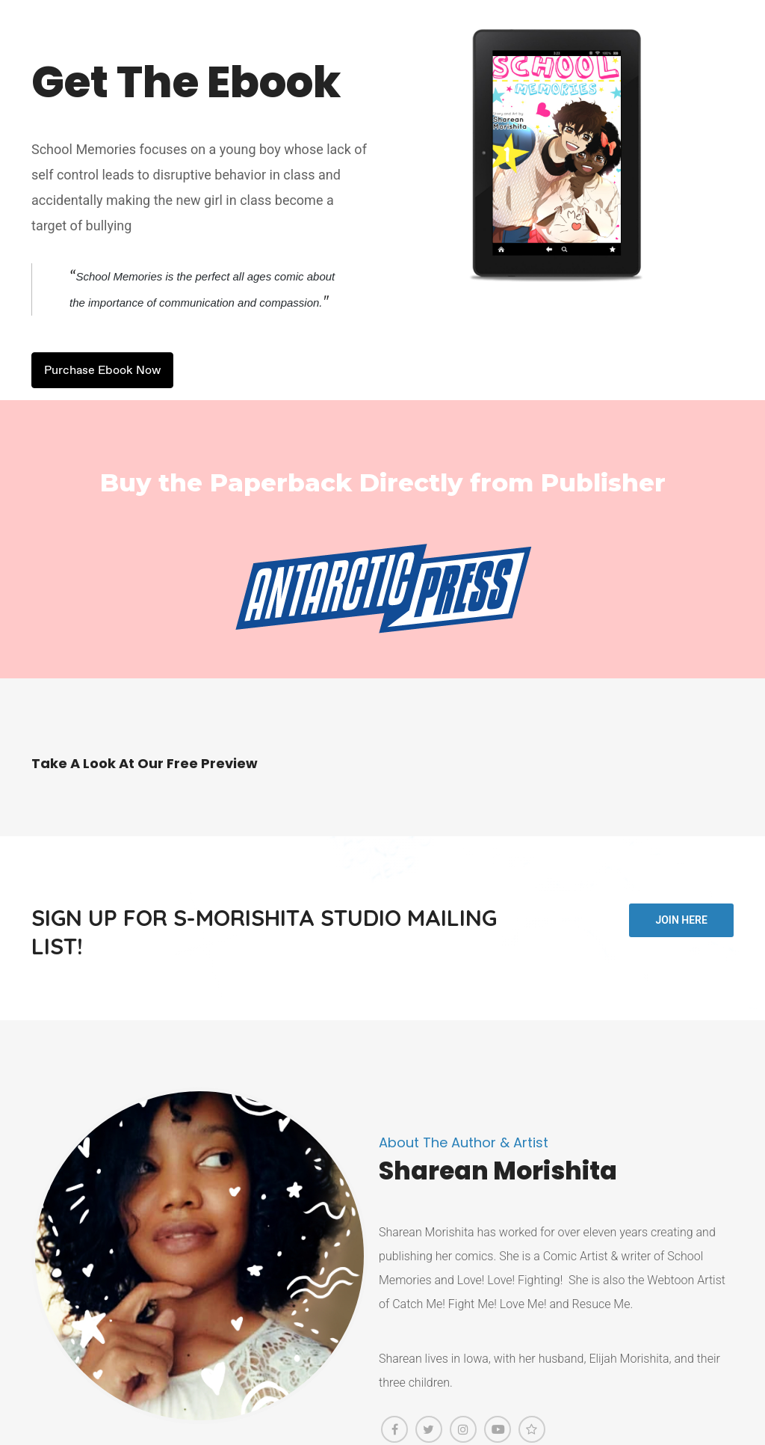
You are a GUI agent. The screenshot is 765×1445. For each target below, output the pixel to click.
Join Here (681, 920)
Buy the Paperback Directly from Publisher (383, 482)
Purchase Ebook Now (102, 370)
